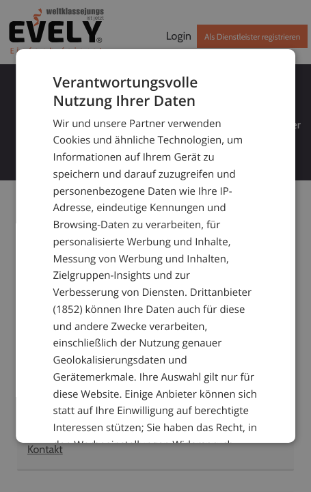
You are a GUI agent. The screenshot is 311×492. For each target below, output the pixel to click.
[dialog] (156, 246)
